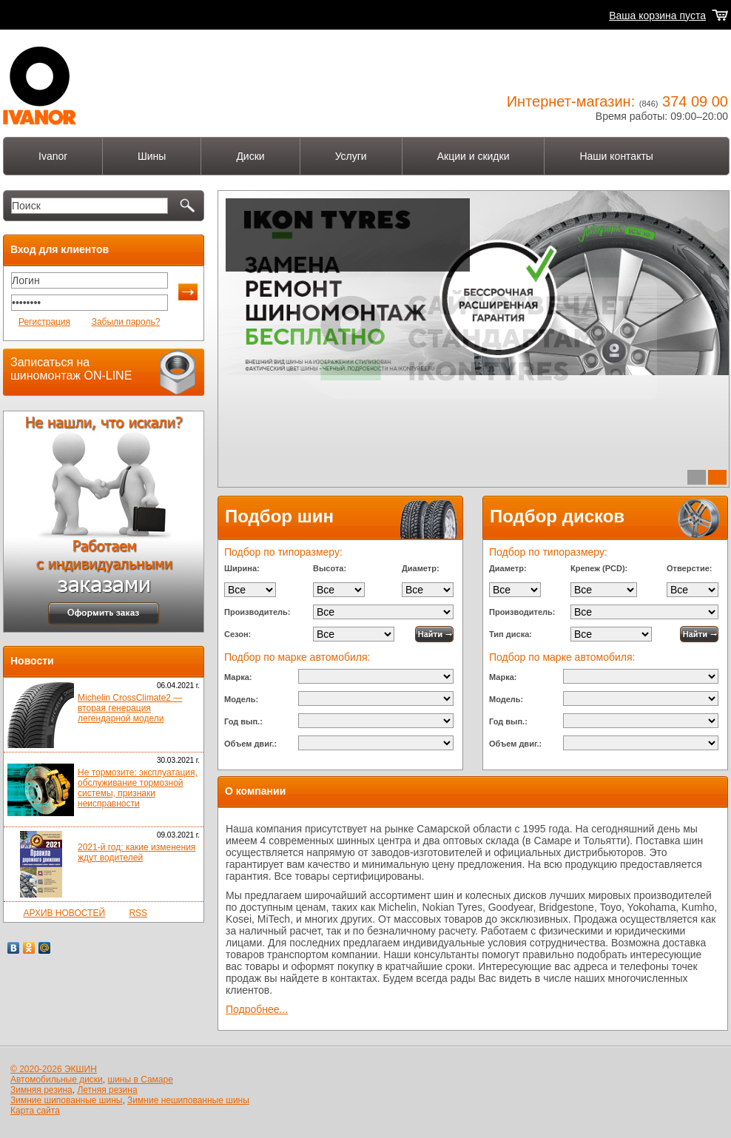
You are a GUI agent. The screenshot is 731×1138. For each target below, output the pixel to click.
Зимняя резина (41, 1090)
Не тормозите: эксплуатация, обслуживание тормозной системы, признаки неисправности (138, 788)
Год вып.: (243, 721)
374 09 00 (695, 101)
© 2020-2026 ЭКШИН (53, 1069)
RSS (138, 913)
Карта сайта (35, 1110)
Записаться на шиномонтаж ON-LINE (71, 369)
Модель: (241, 699)
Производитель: (257, 611)
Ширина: (242, 568)
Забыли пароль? (126, 322)
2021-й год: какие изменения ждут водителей (136, 852)
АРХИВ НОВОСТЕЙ (64, 913)
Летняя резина (107, 1090)
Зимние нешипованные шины (188, 1100)
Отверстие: (689, 568)
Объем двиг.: (250, 743)
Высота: (329, 568)
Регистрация (44, 322)
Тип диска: (510, 634)
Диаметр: (420, 568)
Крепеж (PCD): (598, 568)
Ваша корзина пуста (657, 15)
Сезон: (237, 634)
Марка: (238, 677)
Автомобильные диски (56, 1079)
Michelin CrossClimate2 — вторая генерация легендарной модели (130, 708)
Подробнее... (262, 323)
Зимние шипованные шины (66, 1100)
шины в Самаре (140, 1079)
